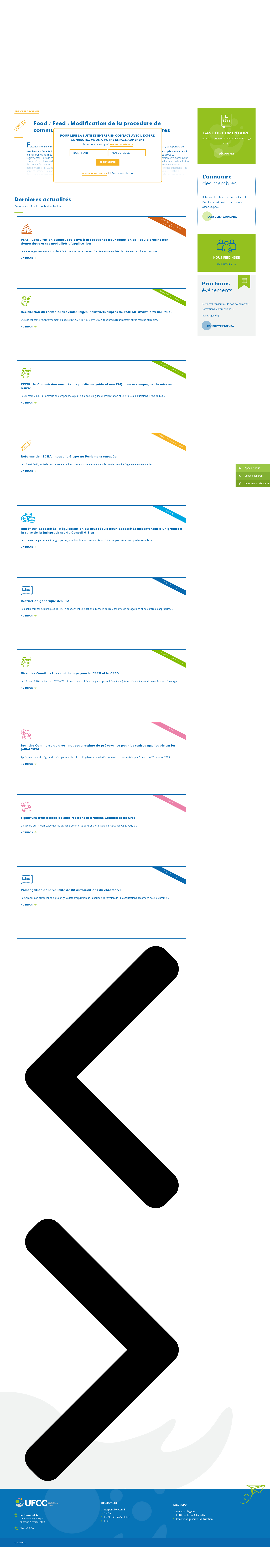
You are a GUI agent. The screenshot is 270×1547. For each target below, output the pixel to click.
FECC (107, 1520)
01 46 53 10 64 (27, 1528)
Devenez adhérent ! (121, 144)
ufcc (23, 1542)
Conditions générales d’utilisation (194, 1518)
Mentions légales (185, 1511)
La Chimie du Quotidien (117, 1517)
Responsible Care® (115, 1509)
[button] (253, 468)
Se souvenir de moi (120, 173)
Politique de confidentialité (191, 1515)
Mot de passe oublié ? (94, 173)
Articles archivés (26, 111)
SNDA (107, 1513)
